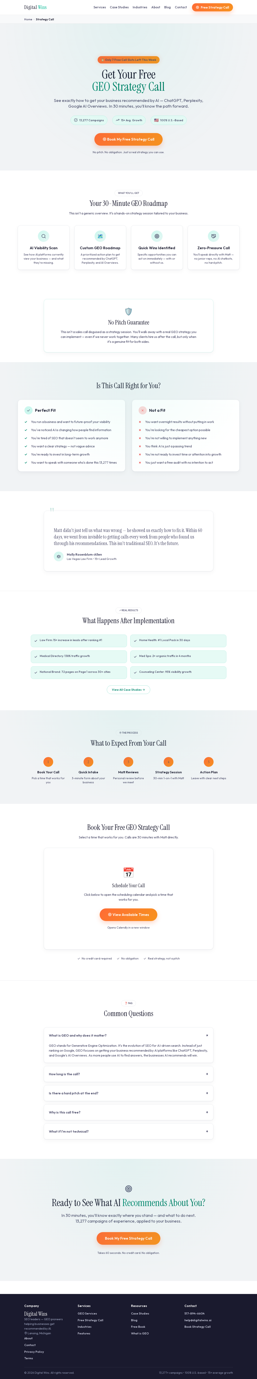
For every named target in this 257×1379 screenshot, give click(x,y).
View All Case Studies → (128, 690)
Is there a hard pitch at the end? (128, 1093)
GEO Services (87, 1313)
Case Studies (119, 7)
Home (28, 19)
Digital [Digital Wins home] (35, 7)
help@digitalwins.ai (198, 1320)
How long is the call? (128, 1074)
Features (84, 1333)
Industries (140, 7)
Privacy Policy (34, 1352)
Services (100, 7)
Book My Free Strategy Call (128, 139)
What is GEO (140, 1333)
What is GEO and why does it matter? (129, 1035)
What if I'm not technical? (128, 1131)
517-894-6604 (194, 1313)
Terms (28, 1358)
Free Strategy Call (90, 1320)
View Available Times (128, 914)
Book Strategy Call (197, 1327)
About (155, 7)
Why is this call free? (128, 1112)
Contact (181, 7)
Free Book (138, 1327)
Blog (167, 7)
